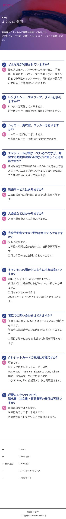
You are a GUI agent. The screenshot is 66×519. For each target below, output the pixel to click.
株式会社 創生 (33, 512)
